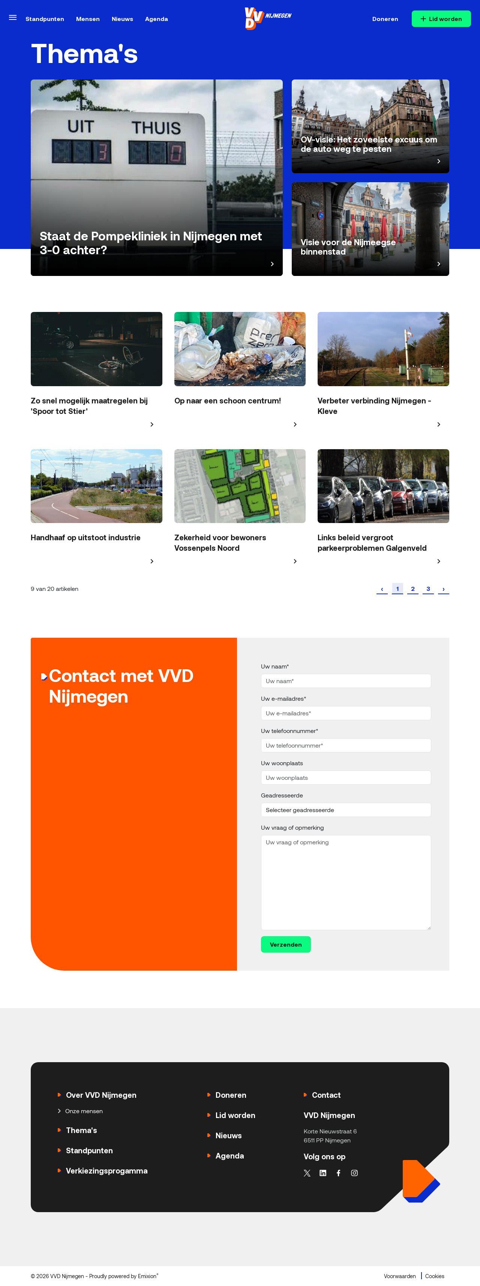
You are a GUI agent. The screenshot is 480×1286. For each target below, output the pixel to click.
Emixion (147, 1276)
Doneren (385, 18)
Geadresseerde (282, 795)
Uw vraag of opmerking (292, 827)
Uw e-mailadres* (283, 698)
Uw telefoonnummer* (289, 730)
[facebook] (338, 1171)
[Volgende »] (443, 588)
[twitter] (307, 1171)
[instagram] (354, 1171)
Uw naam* (275, 666)
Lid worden (441, 18)
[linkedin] (323, 1171)
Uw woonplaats (282, 762)
